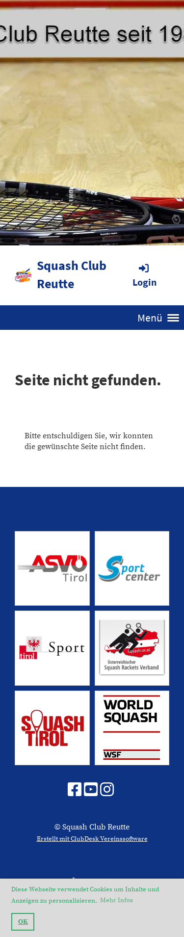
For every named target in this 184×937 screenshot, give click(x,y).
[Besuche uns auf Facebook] (74, 791)
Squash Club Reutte (71, 274)
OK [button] (23, 921)
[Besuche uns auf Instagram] (107, 791)
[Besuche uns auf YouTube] (91, 791)
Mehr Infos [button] (116, 900)
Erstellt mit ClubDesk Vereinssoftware (92, 839)
